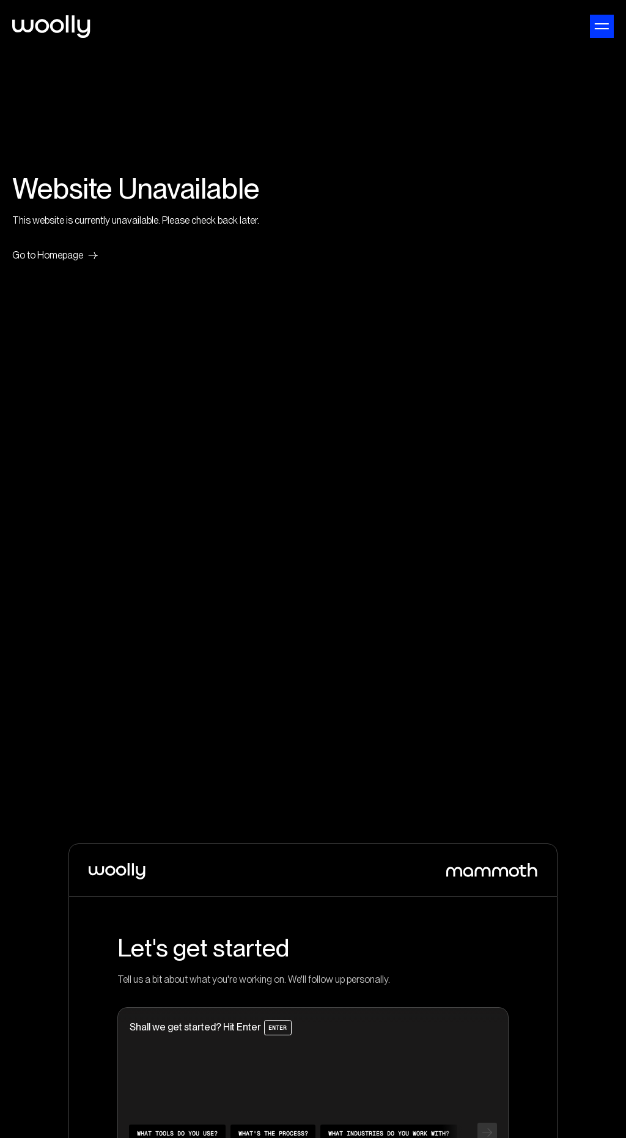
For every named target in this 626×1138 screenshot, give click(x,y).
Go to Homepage (55, 255)
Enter (277, 1027)
